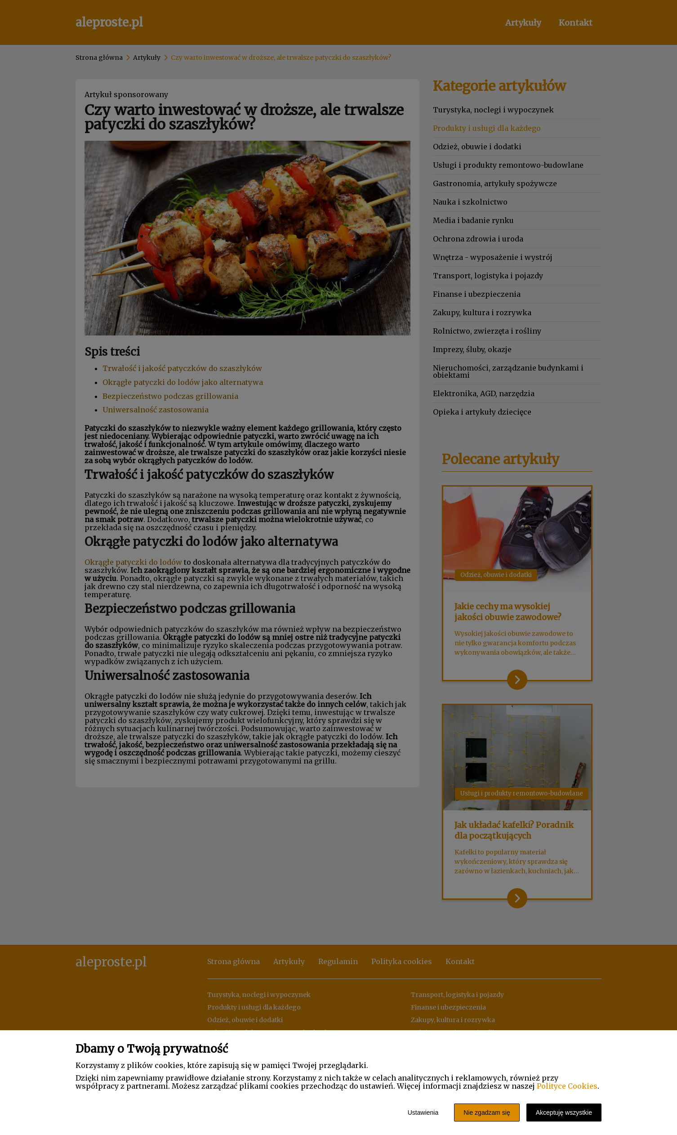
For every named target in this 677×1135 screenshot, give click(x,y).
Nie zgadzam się (486, 1112)
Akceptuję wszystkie (564, 1112)
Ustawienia (423, 1112)
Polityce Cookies (567, 1085)
